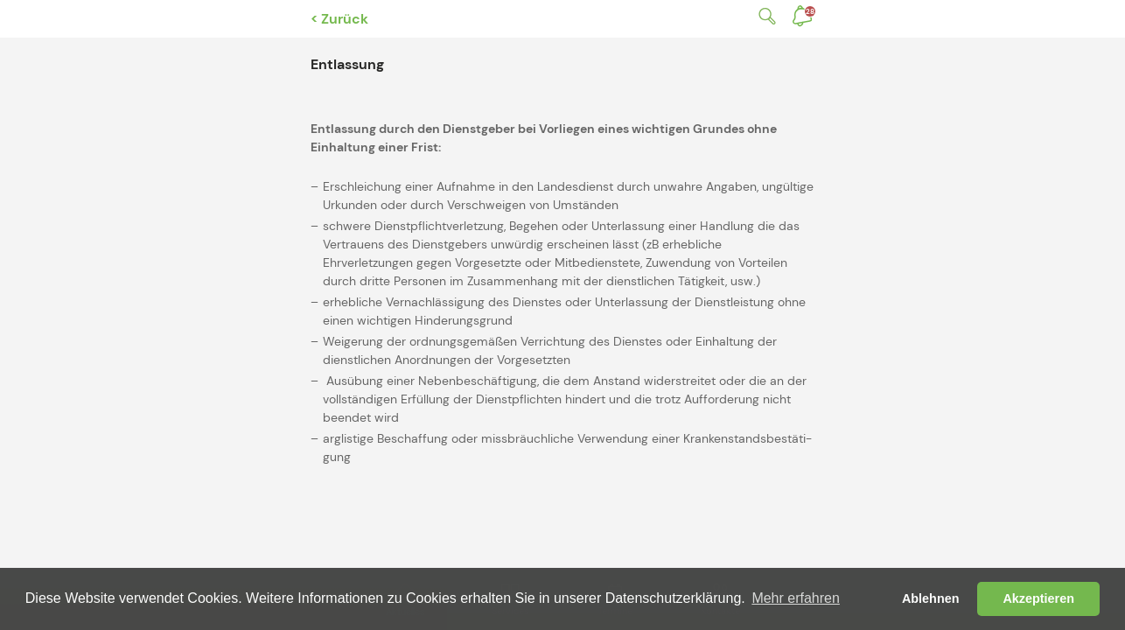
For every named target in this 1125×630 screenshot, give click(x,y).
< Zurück (339, 19)
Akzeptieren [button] (1038, 599)
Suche (763, 16)
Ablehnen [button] (931, 599)
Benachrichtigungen (810, 11)
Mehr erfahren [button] (795, 598)
